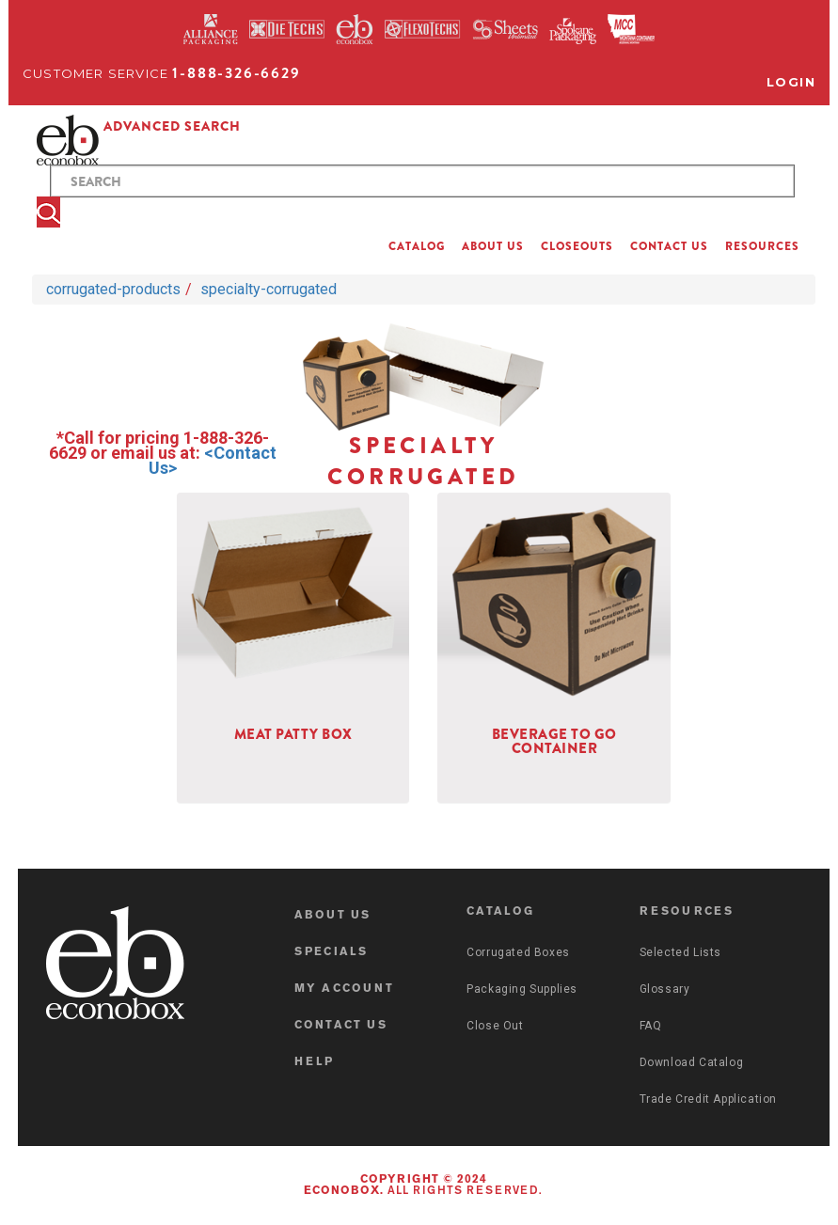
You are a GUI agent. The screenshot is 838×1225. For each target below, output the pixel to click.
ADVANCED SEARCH (172, 126)
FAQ (651, 1025)
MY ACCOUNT (344, 989)
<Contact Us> (213, 460)
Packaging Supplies (521, 989)
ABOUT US (493, 246)
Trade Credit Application (708, 1099)
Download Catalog (692, 1062)
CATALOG (416, 246)
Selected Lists (680, 952)
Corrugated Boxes (518, 952)
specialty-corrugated (268, 289)
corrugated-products (113, 289)
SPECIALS (331, 952)
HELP (314, 1062)
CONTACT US (669, 246)
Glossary (665, 989)
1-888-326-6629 (236, 73)
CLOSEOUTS (577, 246)
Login (791, 81)
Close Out (494, 1025)
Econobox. (344, 1191)
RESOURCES (762, 246)
